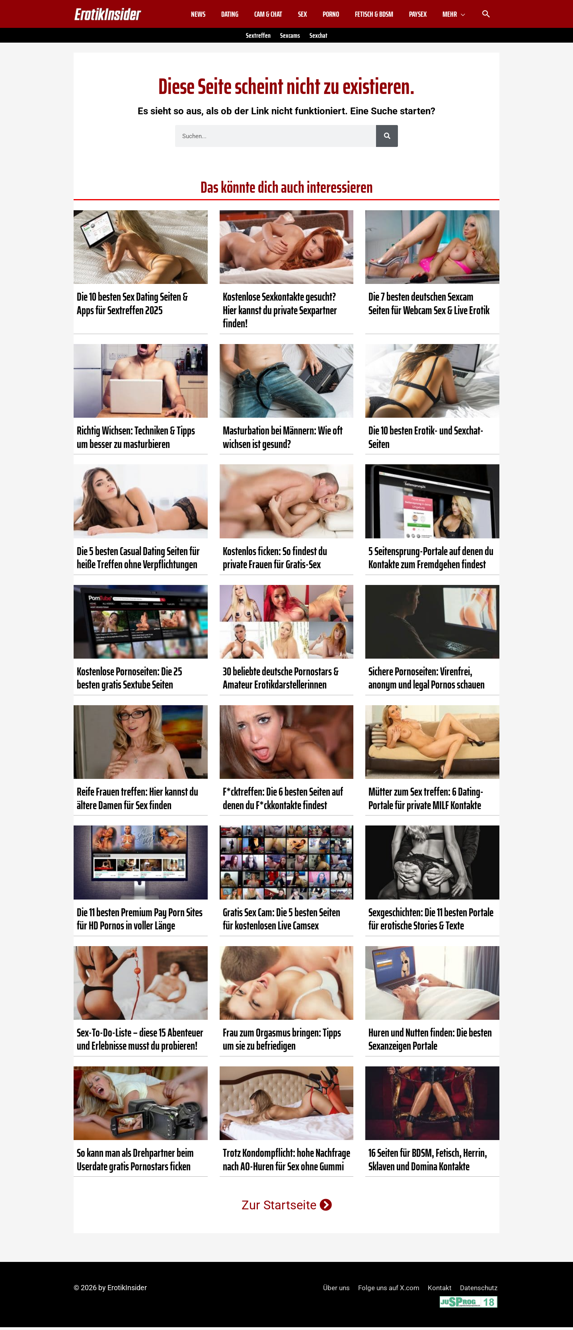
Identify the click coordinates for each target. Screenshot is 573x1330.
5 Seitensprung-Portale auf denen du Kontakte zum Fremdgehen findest (430, 560)
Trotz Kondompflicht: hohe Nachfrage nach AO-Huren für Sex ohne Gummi (286, 1162)
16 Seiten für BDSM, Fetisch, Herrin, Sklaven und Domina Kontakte (427, 1162)
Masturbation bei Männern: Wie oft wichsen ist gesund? (283, 440)
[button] (486, 16)
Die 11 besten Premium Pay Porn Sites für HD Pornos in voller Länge (140, 921)
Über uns (330, 1291)
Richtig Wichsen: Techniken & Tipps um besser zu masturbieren (136, 440)
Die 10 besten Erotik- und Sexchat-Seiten (425, 440)
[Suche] (387, 139)
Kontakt (438, 1291)
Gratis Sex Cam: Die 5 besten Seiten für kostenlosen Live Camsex (281, 921)
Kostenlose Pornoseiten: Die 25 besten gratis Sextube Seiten (129, 681)
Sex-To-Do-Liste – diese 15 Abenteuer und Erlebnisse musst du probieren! (140, 1042)
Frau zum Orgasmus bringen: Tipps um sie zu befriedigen (282, 1042)
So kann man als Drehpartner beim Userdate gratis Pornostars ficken (135, 1162)
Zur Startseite (287, 1208)
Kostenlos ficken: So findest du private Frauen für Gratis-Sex (275, 560)
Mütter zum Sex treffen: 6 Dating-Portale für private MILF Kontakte (425, 801)
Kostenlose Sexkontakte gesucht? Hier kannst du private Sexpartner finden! (280, 313)
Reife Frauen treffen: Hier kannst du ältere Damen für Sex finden (137, 801)
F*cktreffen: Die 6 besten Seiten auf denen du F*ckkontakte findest (283, 801)
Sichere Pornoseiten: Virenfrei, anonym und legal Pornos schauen (426, 681)
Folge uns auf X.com (385, 1291)
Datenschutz (479, 1291)
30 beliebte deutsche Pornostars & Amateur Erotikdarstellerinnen (281, 681)
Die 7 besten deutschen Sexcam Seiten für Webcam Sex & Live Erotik (428, 306)
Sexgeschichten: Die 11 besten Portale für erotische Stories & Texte (430, 921)
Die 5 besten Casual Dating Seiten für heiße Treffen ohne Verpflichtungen (138, 560)
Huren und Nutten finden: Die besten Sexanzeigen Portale (430, 1042)
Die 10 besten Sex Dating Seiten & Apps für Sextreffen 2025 (132, 306)
